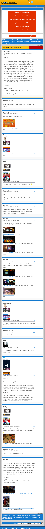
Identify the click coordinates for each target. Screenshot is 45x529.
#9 (34, 320)
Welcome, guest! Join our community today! (22, 36)
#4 (34, 181)
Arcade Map (13, 5)
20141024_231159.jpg (8, 243)
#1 (34, 102)
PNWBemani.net (6, 39)
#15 (34, 461)
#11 (34, 347)
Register (41, 5)
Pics (24, 5)
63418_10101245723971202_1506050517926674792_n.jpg (17, 493)
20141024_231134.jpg (8, 234)
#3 (34, 153)
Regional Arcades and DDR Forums (26, 39)
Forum (7, 5)
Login (36, 5)
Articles (19, 5)
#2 (34, 113)
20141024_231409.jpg (8, 252)
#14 (34, 450)
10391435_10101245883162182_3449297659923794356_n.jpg (18, 508)
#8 (34, 261)
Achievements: (5, 172)
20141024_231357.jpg (8, 295)
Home (3, 5)
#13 (34, 426)
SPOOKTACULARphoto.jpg (10, 127)
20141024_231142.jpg (8, 285)
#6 (34, 206)
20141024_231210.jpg (8, 276)
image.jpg (5, 443)
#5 (34, 191)
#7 (34, 220)
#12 (34, 375)
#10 (34, 332)
